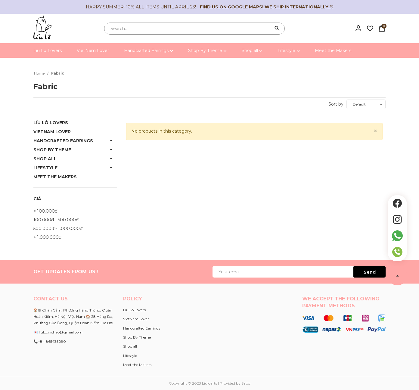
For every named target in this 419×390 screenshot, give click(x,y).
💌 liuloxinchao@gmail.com (57, 332)
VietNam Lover (93, 50)
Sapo (245, 383)
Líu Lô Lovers (47, 50)
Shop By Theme (207, 50)
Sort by (335, 104)
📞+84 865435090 (49, 341)
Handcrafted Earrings (148, 50)
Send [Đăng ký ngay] (370, 272)
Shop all (252, 50)
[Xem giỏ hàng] (382, 28)
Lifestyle (289, 50)
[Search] (277, 29)
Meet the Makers (333, 50)
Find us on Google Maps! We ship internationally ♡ (267, 7)
